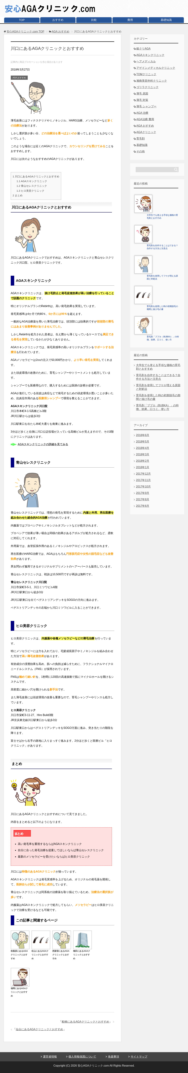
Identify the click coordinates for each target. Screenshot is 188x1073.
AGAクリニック (146, 132)
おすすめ (57, 19)
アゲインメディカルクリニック (155, 67)
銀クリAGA (143, 48)
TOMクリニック (146, 74)
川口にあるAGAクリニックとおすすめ (36, 176)
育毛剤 (140, 138)
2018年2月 (142, 460)
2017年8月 (142, 499)
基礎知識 (166, 19)
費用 (130, 19)
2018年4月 (142, 448)
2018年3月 (142, 454)
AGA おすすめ (19, 77)
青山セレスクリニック (32, 185)
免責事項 (113, 1056)
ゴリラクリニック (147, 87)
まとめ (18, 195)
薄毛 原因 (142, 93)
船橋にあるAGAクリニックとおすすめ (85, 1021)
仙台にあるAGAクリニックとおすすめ (39, 1029)
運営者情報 (50, 1056)
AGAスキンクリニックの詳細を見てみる (43, 444)
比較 (94, 19)
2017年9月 (142, 493)
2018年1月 (142, 467)
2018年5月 (142, 441)
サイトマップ (139, 1056)
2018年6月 (142, 435)
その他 (140, 151)
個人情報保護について (82, 1056)
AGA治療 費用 (145, 119)
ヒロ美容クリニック (30, 190)
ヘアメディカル (146, 61)
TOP (22, 20)
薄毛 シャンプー (146, 106)
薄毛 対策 (142, 100)
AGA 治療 (142, 112)
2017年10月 (143, 486)
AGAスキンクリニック (32, 181)
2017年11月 (143, 480)
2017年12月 (143, 473)
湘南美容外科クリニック (151, 80)
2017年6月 (142, 505)
